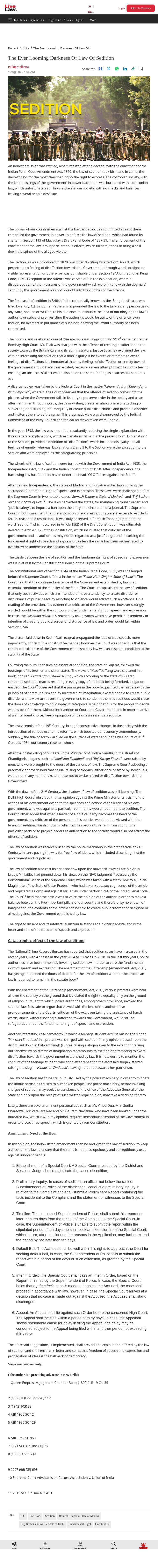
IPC (23, 1516)
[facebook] (100, 68)
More (92, 20)
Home (12, 48)
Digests (79, 20)
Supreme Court (37, 20)
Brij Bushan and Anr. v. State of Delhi (43, 1524)
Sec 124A (35, 1516)
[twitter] (108, 68)
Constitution (102, 1524)
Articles (68, 20)
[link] (133, 68)
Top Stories (20, 20)
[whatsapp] (117, 68)
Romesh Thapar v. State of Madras (79, 1516)
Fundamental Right (80, 1524)
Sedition (50, 1516)
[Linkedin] (125, 68)
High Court (54, 20)
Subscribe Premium (140, 8)
